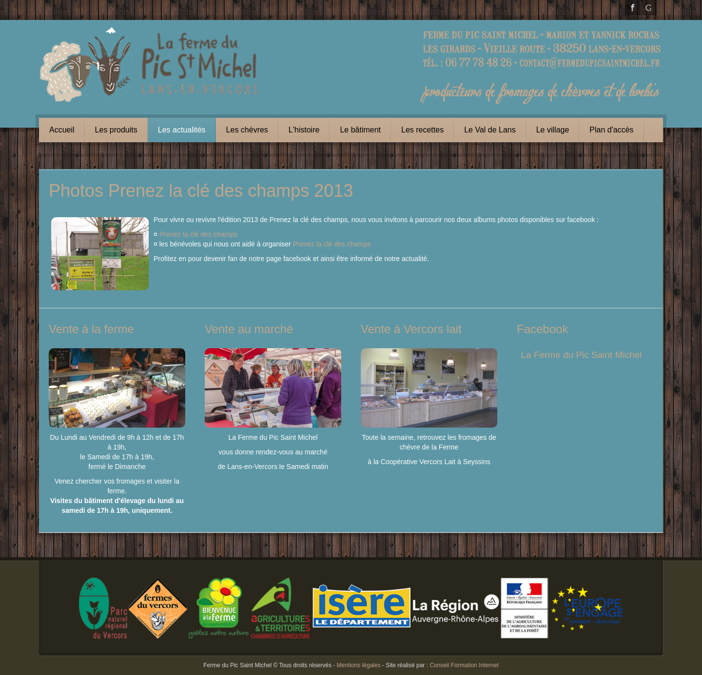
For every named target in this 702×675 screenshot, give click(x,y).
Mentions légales (359, 665)
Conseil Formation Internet (463, 665)
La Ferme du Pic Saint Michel (581, 355)
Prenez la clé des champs (198, 234)
